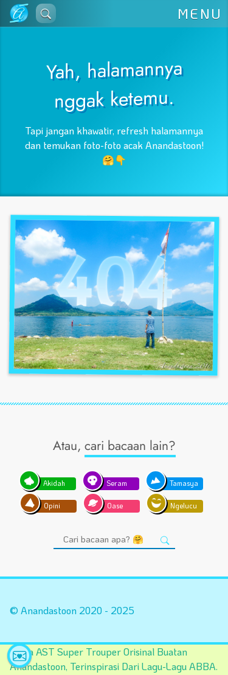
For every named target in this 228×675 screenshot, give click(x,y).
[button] (46, 13)
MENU (200, 13)
